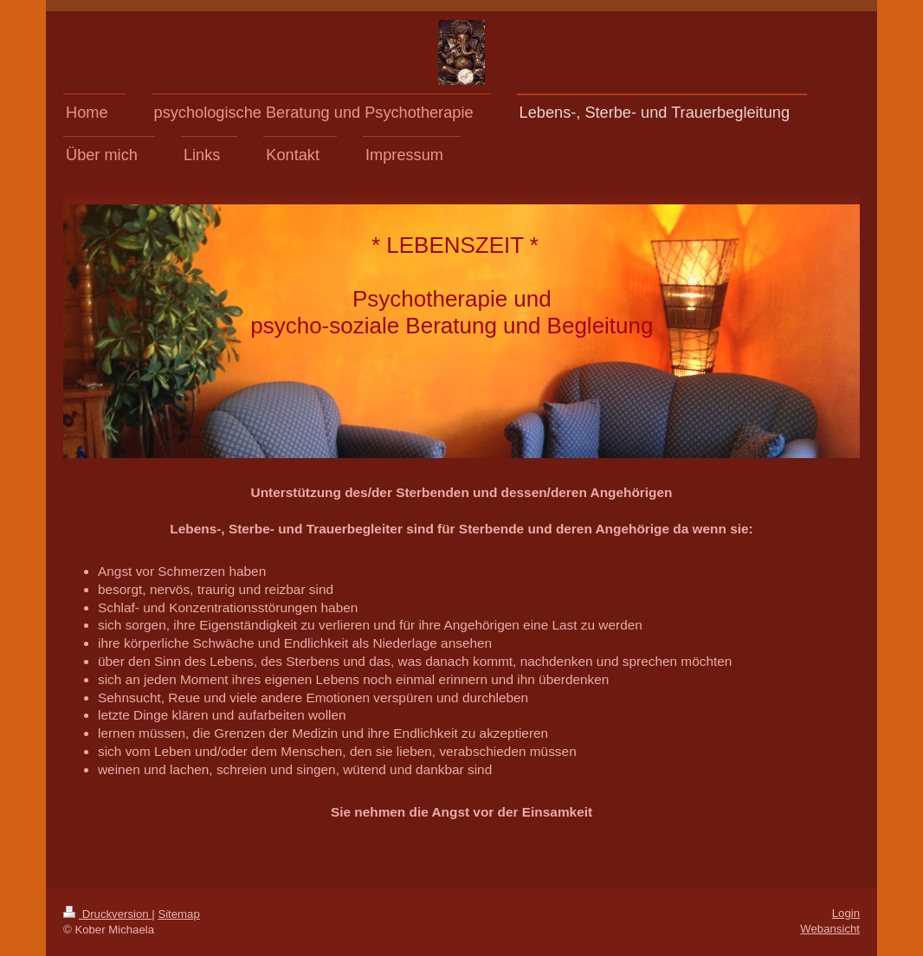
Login (846, 913)
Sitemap (178, 914)
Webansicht (830, 928)
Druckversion (107, 914)
